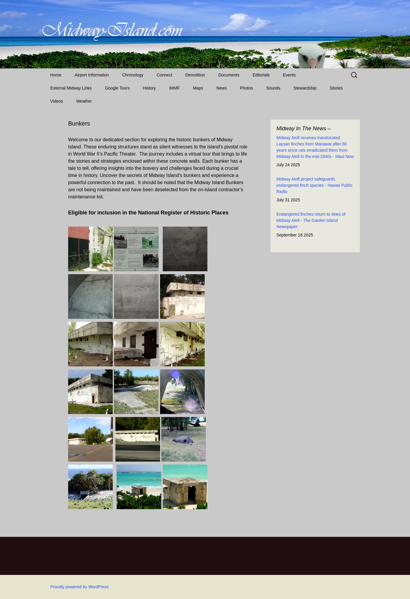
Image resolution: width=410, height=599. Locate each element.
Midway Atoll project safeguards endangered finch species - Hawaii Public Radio (314, 185)
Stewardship (305, 88)
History (149, 88)
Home (55, 75)
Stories (336, 88)
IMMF (174, 88)
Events (289, 75)
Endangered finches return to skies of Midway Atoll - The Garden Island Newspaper (310, 220)
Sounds (273, 88)
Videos (56, 101)
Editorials (261, 75)
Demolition (195, 75)
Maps (198, 88)
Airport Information (92, 75)
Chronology (132, 75)
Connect (164, 75)
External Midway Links (71, 88)
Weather (84, 101)
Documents (229, 75)
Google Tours (117, 88)
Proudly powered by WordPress (79, 586)
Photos (246, 88)
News (221, 88)
